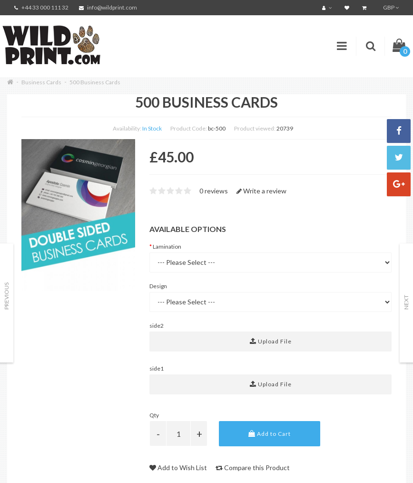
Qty (154, 415)
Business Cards (41, 82)
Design (158, 286)
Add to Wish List (178, 467)
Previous (6, 296)
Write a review (261, 191)
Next (406, 302)
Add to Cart (269, 433)
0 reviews (213, 191)
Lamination (167, 246)
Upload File (271, 341)
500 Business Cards (94, 82)
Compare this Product (253, 467)
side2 (156, 325)
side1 (156, 368)
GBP (391, 7)
